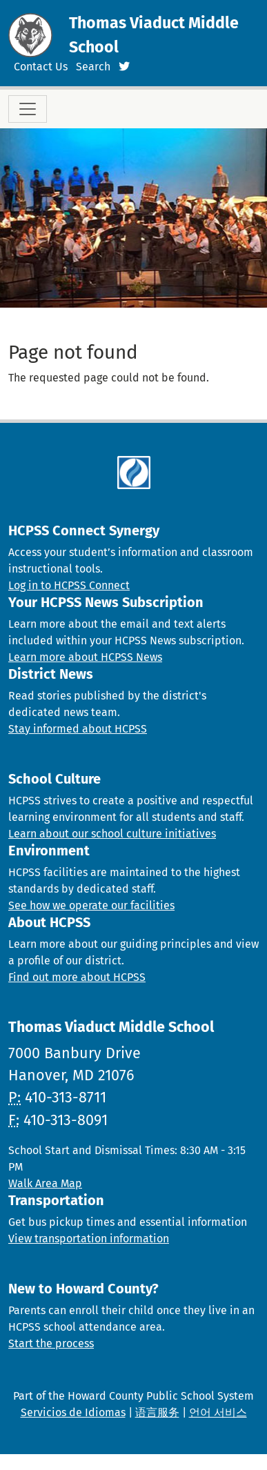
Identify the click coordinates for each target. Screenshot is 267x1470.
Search (93, 66)
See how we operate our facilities (91, 905)
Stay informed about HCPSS (77, 728)
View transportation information (88, 1238)
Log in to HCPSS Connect (69, 585)
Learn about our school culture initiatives (112, 833)
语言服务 (157, 1412)
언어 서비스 (218, 1412)
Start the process (51, 1343)
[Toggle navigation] (27, 109)
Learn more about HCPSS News (85, 657)
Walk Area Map (45, 1183)
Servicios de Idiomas (73, 1412)
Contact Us (41, 66)
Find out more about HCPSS (77, 977)
